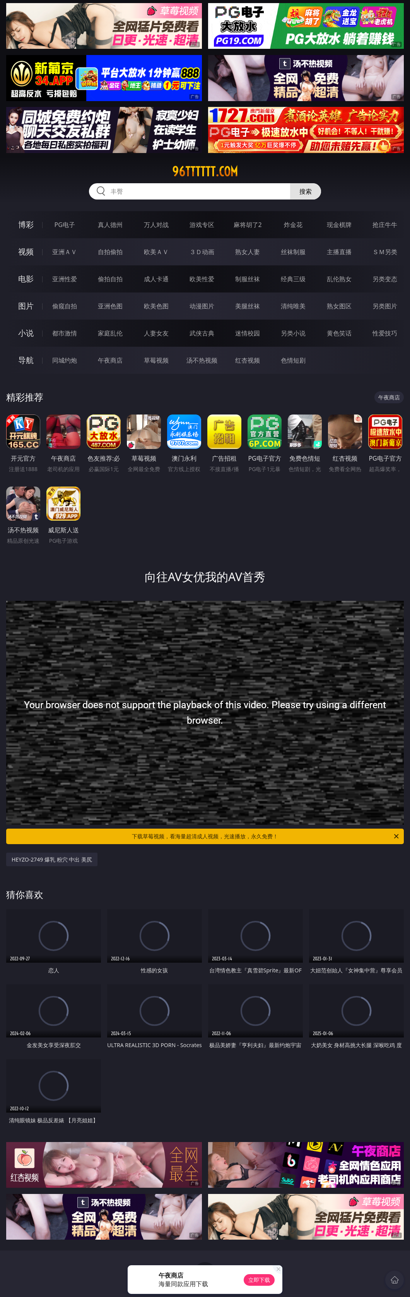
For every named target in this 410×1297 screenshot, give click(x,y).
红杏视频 (247, 360)
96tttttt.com (205, 171)
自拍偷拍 (110, 252)
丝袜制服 (293, 252)
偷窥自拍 (64, 306)
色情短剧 (293, 360)
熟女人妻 (247, 252)
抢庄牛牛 (384, 224)
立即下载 (259, 1279)
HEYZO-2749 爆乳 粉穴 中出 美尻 (52, 859)
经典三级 (293, 279)
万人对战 (156, 224)
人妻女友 (156, 333)
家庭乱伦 (110, 333)
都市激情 (64, 333)
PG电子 (65, 224)
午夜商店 (110, 360)
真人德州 (110, 224)
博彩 (26, 224)
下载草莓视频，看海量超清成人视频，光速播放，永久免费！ (266, 836)
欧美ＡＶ (156, 252)
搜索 (305, 191)
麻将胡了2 (248, 224)
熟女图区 (339, 306)
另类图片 (384, 306)
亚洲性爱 (64, 279)
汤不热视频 (201, 360)
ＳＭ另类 (384, 252)
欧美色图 (156, 306)
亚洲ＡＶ (64, 252)
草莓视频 (156, 360)
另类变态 (384, 279)
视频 (26, 251)
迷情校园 (247, 333)
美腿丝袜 (247, 306)
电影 (26, 279)
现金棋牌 (339, 224)
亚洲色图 (110, 306)
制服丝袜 (247, 279)
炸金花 (293, 224)
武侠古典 (202, 333)
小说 (26, 333)
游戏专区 (202, 224)
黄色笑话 (339, 333)
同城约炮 (64, 360)
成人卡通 (156, 279)
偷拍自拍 (110, 279)
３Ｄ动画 (202, 252)
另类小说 (293, 333)
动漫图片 (202, 306)
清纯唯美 (293, 306)
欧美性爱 (202, 279)
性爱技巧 (384, 333)
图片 (26, 306)
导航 (26, 360)
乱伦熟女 (339, 279)
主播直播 (339, 252)
